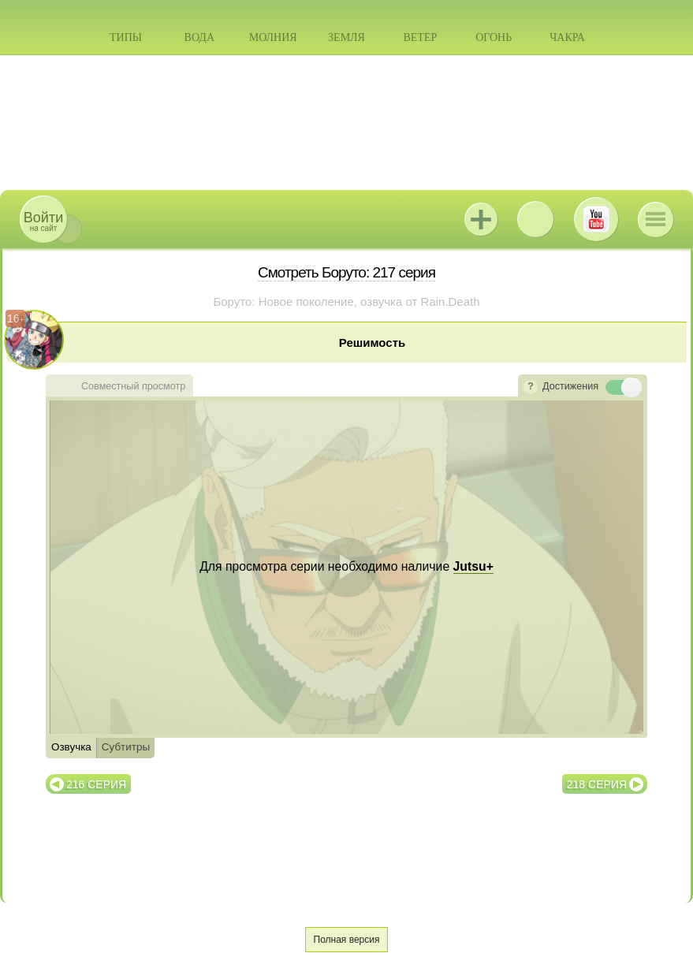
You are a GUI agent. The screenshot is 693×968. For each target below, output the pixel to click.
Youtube (596, 219)
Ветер (420, 37)
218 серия (597, 784)
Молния (273, 37)
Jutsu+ (480, 219)
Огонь (493, 37)
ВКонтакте (535, 219)
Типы (126, 37)
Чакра (567, 37)
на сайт (43, 221)
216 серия (96, 784)
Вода (199, 37)
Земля (346, 37)
